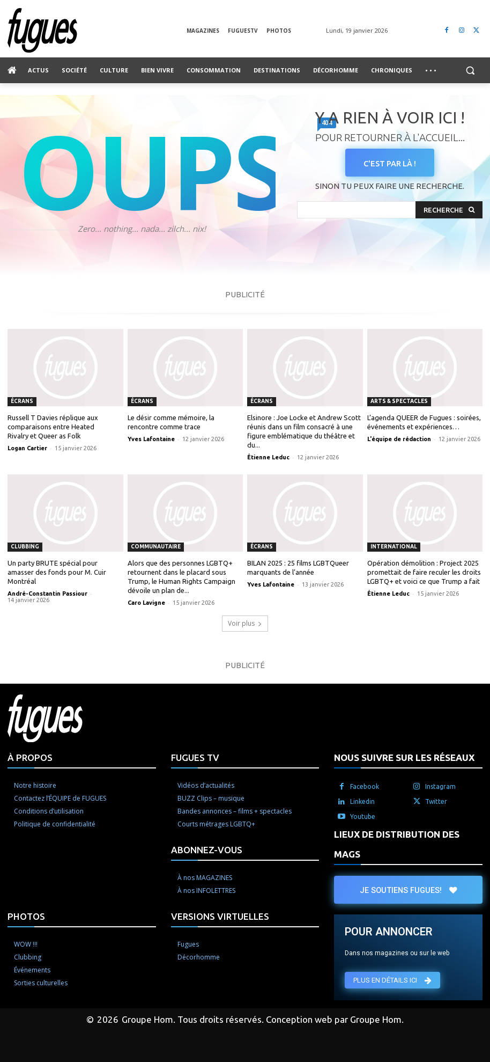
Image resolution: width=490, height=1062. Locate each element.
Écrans (22, 401)
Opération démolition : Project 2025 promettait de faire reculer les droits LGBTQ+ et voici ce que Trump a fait (424, 572)
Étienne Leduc (268, 457)
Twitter (436, 801)
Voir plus (245, 623)
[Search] (448, 210)
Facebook (364, 786)
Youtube (362, 816)
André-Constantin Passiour (47, 593)
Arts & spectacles (399, 401)
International (393, 547)
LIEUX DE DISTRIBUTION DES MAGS (396, 844)
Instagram (440, 786)
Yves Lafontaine (151, 439)
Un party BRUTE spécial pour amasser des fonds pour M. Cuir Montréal (57, 572)
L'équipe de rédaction (399, 439)
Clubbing (25, 547)
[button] (469, 70)
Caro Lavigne (146, 602)
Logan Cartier (27, 448)
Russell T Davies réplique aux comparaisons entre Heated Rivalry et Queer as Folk (53, 427)
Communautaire (156, 547)
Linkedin (362, 801)
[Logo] (97, 30)
